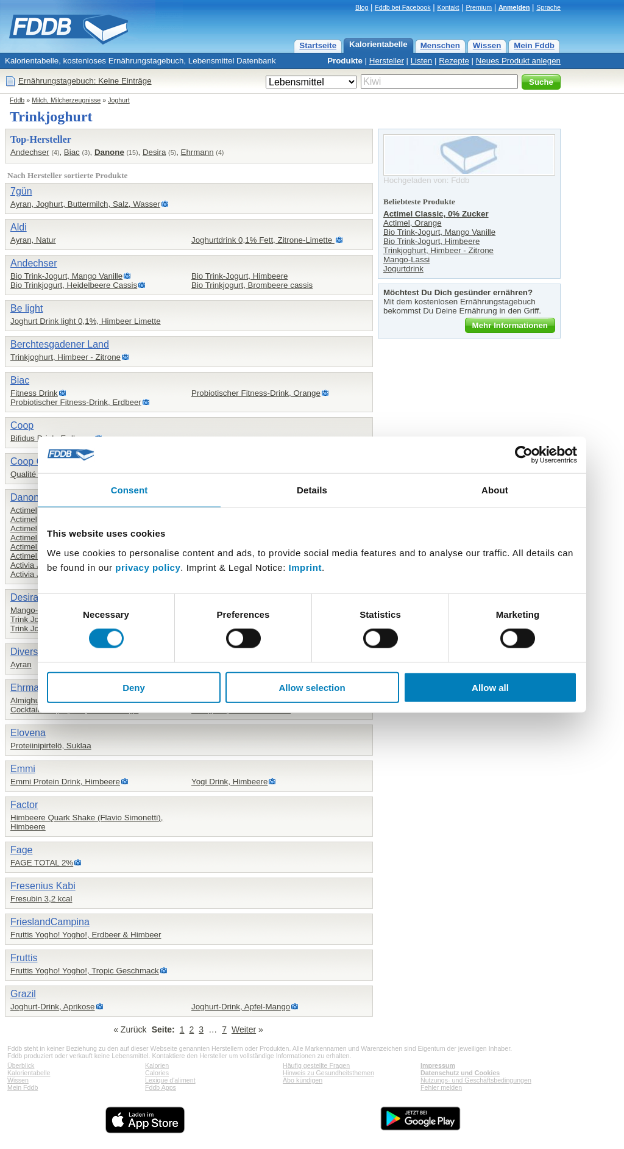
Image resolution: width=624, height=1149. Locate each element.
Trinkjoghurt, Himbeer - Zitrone (65, 357)
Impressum (437, 1065)
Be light (26, 308)
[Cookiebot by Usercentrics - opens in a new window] (523, 455)
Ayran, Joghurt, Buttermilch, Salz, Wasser (85, 204)
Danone (109, 152)
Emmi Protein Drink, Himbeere (65, 781)
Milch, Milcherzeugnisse (66, 100)
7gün (21, 191)
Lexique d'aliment (170, 1080)
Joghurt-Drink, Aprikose (52, 1006)
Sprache (548, 7)
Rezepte (454, 60)
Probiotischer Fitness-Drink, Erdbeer (75, 402)
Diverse (26, 651)
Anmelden (514, 7)
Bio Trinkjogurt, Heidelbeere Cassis (73, 285)
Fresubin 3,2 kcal (41, 898)
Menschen (440, 45)
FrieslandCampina (50, 922)
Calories (157, 1072)
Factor (24, 805)
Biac (72, 152)
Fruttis (23, 958)
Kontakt (448, 7)
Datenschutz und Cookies (460, 1072)
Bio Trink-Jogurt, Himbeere (239, 276)
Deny (133, 687)
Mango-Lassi (33, 610)
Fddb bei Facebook (402, 7)
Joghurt (119, 100)
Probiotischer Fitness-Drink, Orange (256, 393)
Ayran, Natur (33, 240)
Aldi (18, 227)
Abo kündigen (302, 1080)
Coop (22, 425)
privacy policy (147, 567)
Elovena (28, 733)
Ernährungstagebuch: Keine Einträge (85, 80)
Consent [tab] (129, 490)
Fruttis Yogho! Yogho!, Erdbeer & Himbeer (85, 934)
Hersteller (386, 60)
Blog (361, 7)
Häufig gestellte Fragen (316, 1065)
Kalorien (157, 1065)
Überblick (20, 1065)
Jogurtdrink (403, 268)
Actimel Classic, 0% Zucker (436, 213)
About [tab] (494, 490)
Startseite (317, 45)
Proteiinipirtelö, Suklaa (50, 745)
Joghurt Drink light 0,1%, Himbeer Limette (85, 321)
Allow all (490, 687)
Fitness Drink (34, 393)
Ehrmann (197, 152)
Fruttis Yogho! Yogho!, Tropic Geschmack (84, 970)
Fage (21, 850)
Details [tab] (312, 490)
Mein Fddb (534, 45)
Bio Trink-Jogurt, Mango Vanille (66, 276)
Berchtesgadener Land (59, 344)
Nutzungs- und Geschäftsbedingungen (475, 1080)
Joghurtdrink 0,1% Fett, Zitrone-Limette (263, 240)
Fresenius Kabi (43, 886)
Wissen (487, 45)
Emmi (22, 769)
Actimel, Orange (412, 222)
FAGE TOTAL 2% (41, 862)
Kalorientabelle (378, 44)
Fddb (17, 100)
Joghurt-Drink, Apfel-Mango (240, 1006)
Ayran (21, 664)
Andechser (29, 152)
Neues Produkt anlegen (518, 60)
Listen (422, 60)
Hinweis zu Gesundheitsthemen (328, 1072)
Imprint (305, 567)
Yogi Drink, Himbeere (229, 781)
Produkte (345, 60)
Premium (479, 7)
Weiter (244, 1029)
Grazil (23, 994)
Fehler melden (441, 1087)
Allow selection (311, 687)
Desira (154, 152)
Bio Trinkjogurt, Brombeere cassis (252, 285)
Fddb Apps (160, 1087)
